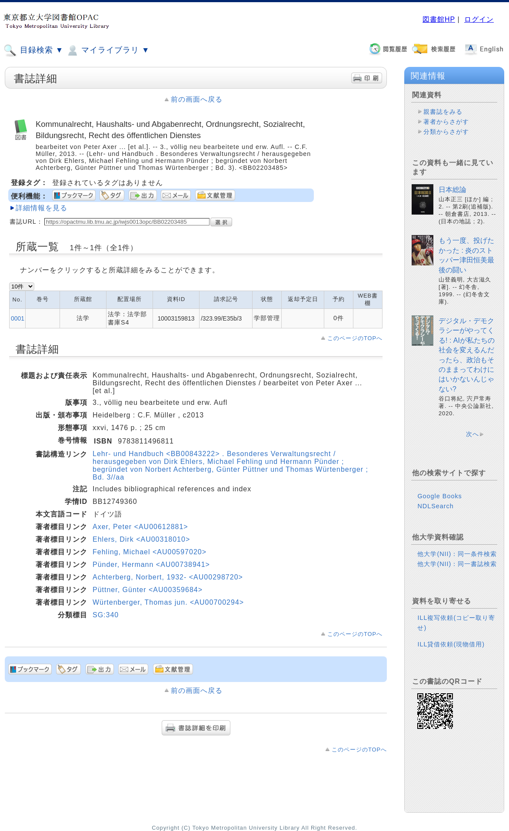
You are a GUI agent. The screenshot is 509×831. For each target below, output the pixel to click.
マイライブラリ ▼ (108, 50)
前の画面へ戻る (197, 99)
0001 (17, 318)
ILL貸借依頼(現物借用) (451, 644)
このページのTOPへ (355, 338)
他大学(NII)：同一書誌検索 (457, 563)
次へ (472, 433)
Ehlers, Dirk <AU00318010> (141, 539)
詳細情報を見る (41, 208)
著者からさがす (446, 121)
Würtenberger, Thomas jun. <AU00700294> (168, 602)
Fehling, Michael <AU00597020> (149, 552)
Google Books (439, 496)
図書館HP (439, 19)
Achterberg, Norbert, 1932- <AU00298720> (168, 577)
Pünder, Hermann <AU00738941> (151, 564)
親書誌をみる (442, 111)
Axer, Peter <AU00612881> (140, 526)
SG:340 (106, 615)
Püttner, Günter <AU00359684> (148, 589)
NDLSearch (435, 506)
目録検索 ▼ (33, 50)
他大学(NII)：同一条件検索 (457, 553)
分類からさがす (446, 131)
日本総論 (452, 189)
